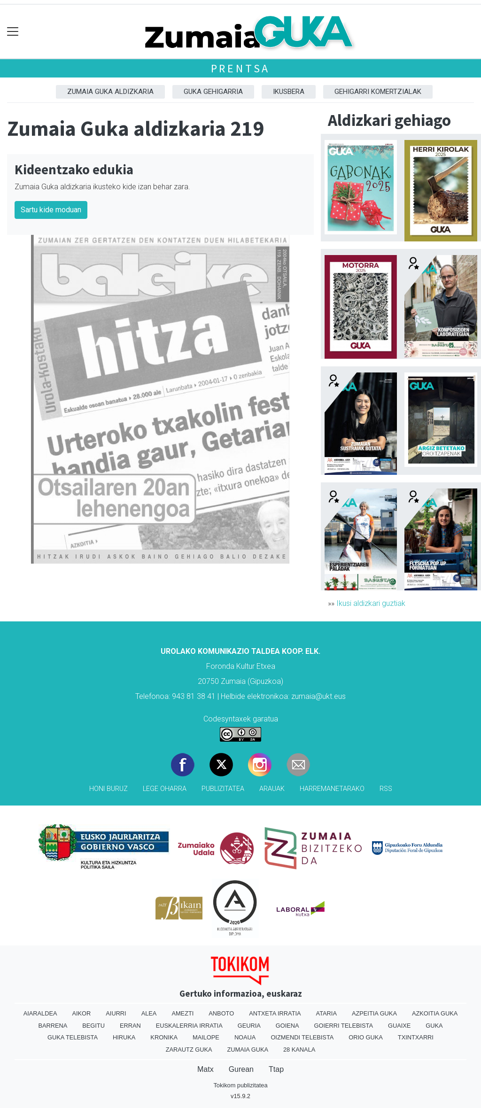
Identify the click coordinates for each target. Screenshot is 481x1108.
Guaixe (399, 1025)
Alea (149, 1013)
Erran (130, 1025)
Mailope (206, 1037)
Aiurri (116, 1013)
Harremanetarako (332, 789)
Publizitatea (223, 789)
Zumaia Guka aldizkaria (110, 91)
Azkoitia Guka (435, 1013)
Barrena (52, 1025)
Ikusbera (288, 91)
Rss (386, 789)
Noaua (245, 1037)
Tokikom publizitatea (240, 1085)
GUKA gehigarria (213, 91)
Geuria (249, 1025)
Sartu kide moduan (51, 209)
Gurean (241, 1069)
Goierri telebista (343, 1025)
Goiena (287, 1025)
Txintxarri (416, 1037)
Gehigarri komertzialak (377, 91)
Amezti (182, 1013)
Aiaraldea (40, 1013)
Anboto (221, 1013)
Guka (434, 1025)
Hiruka (124, 1037)
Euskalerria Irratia (189, 1025)
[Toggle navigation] (13, 31)
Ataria (326, 1013)
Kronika (164, 1037)
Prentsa (241, 68)
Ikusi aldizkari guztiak (370, 603)
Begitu (93, 1025)
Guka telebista (72, 1037)
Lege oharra (164, 789)
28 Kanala (299, 1049)
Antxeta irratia (275, 1013)
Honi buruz (108, 789)
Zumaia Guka (247, 1049)
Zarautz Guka (189, 1049)
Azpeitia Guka (374, 1013)
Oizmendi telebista (302, 1037)
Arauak (272, 789)
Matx (205, 1069)
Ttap (276, 1069)
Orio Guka (366, 1037)
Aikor (81, 1013)
